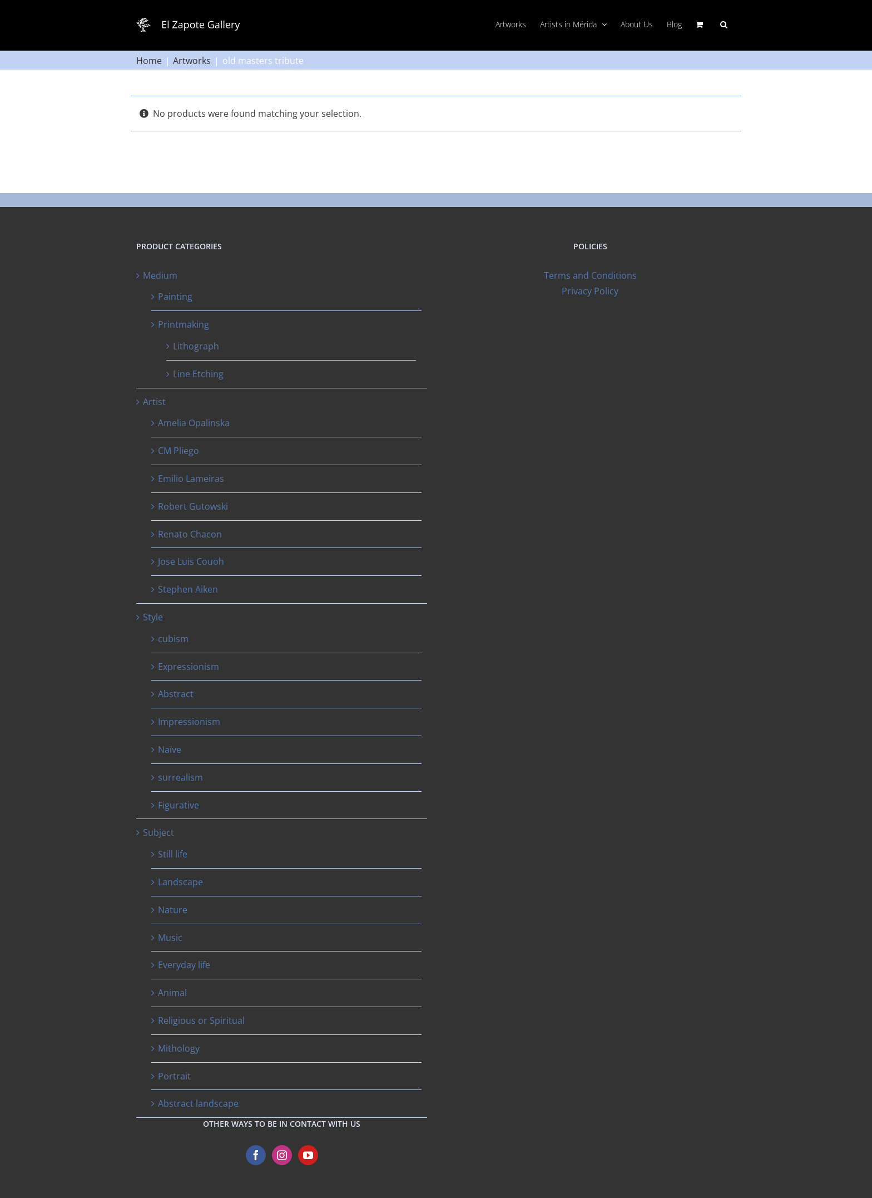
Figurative (178, 805)
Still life (172, 854)
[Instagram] (282, 1155)
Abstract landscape (198, 1103)
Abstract (176, 694)
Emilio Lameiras (191, 478)
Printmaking (183, 324)
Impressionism (189, 722)
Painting (175, 296)
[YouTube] (308, 1155)
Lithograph (196, 346)
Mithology (179, 1048)
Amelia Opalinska (194, 423)
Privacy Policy (590, 291)
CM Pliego (178, 451)
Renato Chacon (190, 534)
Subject (158, 832)
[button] (723, 23)
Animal (172, 993)
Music (170, 937)
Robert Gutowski (193, 506)
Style (153, 617)
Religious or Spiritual (201, 1020)
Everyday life (184, 965)
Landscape (180, 882)
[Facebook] (256, 1155)
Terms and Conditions (590, 275)
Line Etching (198, 374)
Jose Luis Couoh (191, 561)
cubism (173, 639)
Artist (154, 402)
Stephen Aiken (188, 589)
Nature (172, 910)
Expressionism (188, 666)
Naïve (169, 749)
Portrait (174, 1076)
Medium (160, 275)
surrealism (180, 777)
